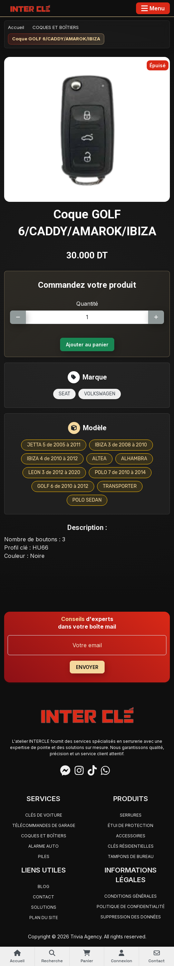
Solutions (43, 907)
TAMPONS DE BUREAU (131, 856)
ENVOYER (87, 667)
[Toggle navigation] (153, 8)
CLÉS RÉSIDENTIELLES (131, 846)
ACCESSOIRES (130, 835)
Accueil (16, 27)
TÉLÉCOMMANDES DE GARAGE (43, 825)
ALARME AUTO (43, 846)
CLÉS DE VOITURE (43, 815)
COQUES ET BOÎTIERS (55, 27)
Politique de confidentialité (131, 906)
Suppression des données (130, 916)
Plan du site (43, 917)
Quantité (87, 303)
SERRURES (131, 815)
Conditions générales (130, 896)
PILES (43, 856)
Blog (43, 886)
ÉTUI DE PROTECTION (130, 825)
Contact (43, 896)
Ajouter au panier (87, 344)
